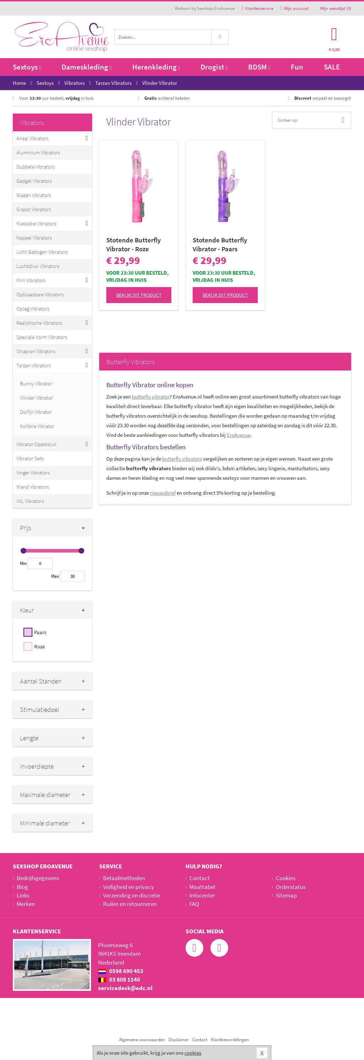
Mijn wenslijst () (333, 8)
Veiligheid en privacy (128, 887)
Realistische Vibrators (39, 322)
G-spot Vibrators (33, 209)
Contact (199, 878)
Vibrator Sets (30, 458)
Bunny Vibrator (36, 383)
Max (55, 576)
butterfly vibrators (182, 458)
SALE (332, 67)
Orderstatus (291, 887)
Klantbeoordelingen (230, 1040)
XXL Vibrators (30, 501)
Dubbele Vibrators (35, 166)
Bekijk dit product (139, 295)
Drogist (214, 67)
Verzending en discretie (131, 895)
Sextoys (27, 67)
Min (23, 563)
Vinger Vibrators (33, 472)
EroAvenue (238, 435)
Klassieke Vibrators (36, 223)
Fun (297, 67)
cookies (192, 1052)
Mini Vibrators (31, 280)
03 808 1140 (119, 979)
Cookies (285, 878)
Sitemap (286, 895)
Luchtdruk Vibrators (37, 266)
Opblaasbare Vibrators (40, 294)
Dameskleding (86, 67)
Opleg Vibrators (32, 308)
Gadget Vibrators (34, 180)
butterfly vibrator (151, 396)
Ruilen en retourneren (130, 904)
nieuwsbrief (163, 492)
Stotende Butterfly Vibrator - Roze (133, 244)
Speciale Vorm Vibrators (41, 337)
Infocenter (202, 895)
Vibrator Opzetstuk (36, 444)
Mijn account (294, 8)
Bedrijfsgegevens (38, 878)
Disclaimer (178, 1040)
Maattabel (202, 887)
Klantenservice (257, 8)
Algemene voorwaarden (142, 1040)
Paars (40, 632)
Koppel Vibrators (34, 237)
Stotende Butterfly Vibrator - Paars (220, 244)
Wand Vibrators (32, 486)
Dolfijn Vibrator (36, 411)
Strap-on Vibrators (35, 351)
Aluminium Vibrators (38, 152)
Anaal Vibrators (32, 138)
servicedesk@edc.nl (125, 988)
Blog (22, 887)
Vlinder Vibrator (36, 397)
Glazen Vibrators (33, 195)
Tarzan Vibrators (33, 365)
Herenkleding (156, 67)
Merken (26, 904)
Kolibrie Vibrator (37, 426)
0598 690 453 (120, 971)
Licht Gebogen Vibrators (42, 251)
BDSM (259, 67)
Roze (39, 646)
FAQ (194, 904)
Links (23, 895)
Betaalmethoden (124, 878)
